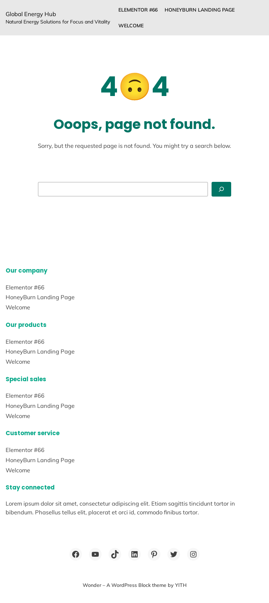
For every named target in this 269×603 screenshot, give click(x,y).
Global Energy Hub (31, 14)
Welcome (131, 25)
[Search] (221, 189)
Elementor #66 (138, 10)
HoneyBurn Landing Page (200, 10)
